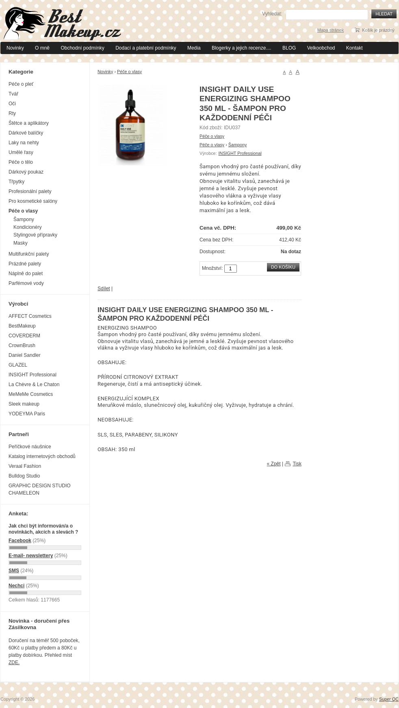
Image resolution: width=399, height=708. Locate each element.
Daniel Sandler (25, 355)
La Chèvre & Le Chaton (34, 384)
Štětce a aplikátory (29, 123)
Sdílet (104, 288)
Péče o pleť (21, 84)
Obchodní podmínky (82, 48)
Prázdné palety (25, 264)
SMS (14, 570)
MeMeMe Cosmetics (31, 394)
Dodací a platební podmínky (145, 48)
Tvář (13, 94)
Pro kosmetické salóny (33, 201)
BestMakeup (22, 326)
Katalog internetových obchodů (42, 456)
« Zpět (274, 464)
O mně (42, 48)
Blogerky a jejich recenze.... (241, 48)
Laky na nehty (24, 143)
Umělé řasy (21, 152)
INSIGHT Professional (240, 153)
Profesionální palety (30, 191)
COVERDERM (24, 336)
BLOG (289, 48)
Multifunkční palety (29, 254)
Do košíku (283, 267)
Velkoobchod (321, 48)
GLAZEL (18, 365)
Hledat (383, 13)
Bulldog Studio (24, 476)
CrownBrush (22, 345)
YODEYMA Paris (27, 414)
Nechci (16, 586)
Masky (20, 243)
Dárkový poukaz (26, 172)
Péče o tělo (21, 162)
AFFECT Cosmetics (30, 316)
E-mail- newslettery (31, 555)
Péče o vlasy (129, 71)
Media (194, 48)
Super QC (389, 699)
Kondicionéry (27, 227)
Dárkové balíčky (26, 133)
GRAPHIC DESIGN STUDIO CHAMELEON (40, 489)
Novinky (15, 48)
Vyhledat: (272, 14)
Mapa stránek (330, 30)
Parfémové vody (26, 283)
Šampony (237, 144)
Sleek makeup (24, 404)
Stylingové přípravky (35, 235)
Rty (12, 113)
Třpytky (16, 182)
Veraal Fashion (25, 466)
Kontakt (354, 48)
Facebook (20, 540)
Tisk (297, 464)
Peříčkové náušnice (30, 447)
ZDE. (14, 662)
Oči (12, 103)
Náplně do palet (26, 273)
